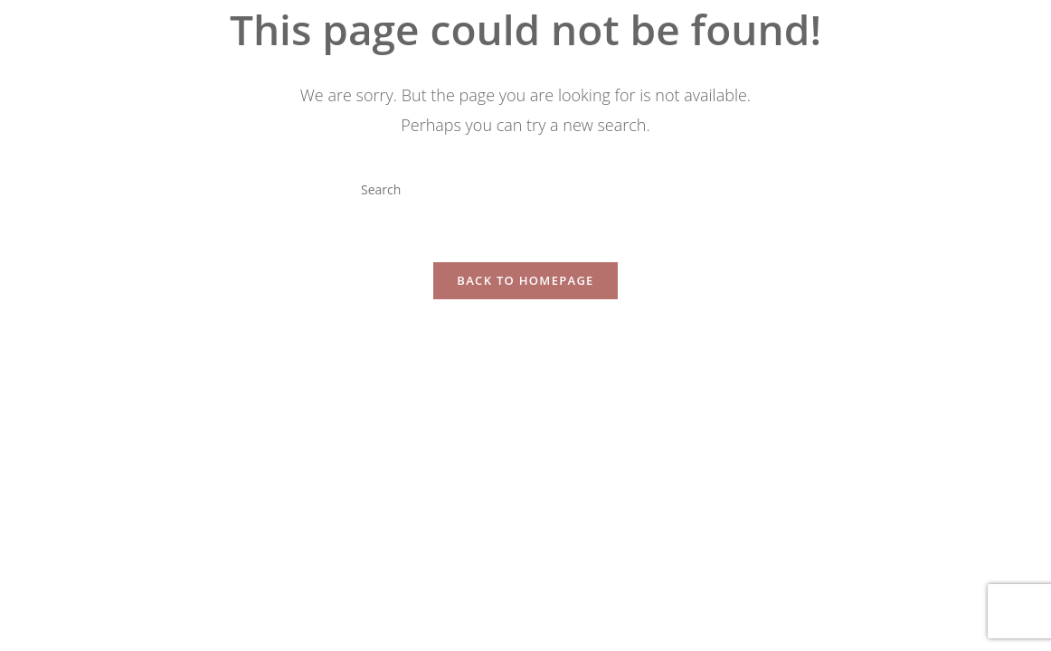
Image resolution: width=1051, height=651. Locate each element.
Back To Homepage (525, 280)
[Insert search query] (525, 189)
